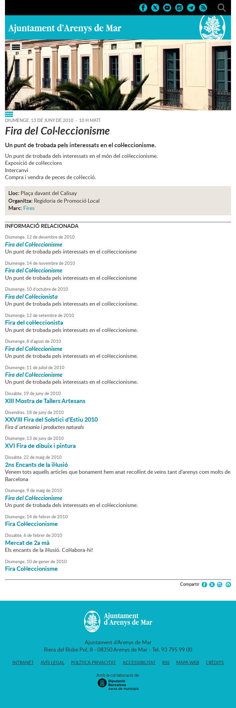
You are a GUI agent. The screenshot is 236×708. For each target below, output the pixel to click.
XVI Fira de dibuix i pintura (40, 445)
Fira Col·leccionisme (31, 523)
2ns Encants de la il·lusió (36, 464)
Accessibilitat (139, 662)
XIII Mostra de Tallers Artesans (45, 400)
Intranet (23, 662)
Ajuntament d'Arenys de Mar (64, 29)
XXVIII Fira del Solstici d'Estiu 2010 (51, 419)
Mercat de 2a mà (27, 542)
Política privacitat (93, 662)
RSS (166, 662)
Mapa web (187, 662)
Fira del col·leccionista (34, 322)
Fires (29, 208)
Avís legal (52, 662)
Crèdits (215, 662)
